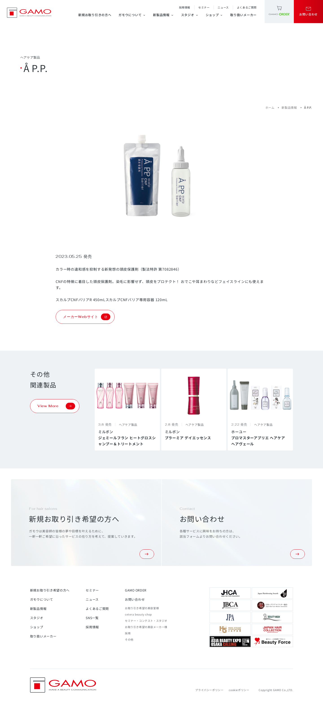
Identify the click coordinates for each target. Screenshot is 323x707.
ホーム (270, 107)
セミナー (204, 7)
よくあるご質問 (247, 7)
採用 (128, 633)
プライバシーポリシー (209, 690)
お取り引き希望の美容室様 (142, 608)
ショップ (214, 15)
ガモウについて (132, 15)
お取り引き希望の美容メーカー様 (146, 627)
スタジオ (190, 15)
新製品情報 (163, 15)
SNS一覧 (92, 618)
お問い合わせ (135, 599)
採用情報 (184, 7)
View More (56, 406)
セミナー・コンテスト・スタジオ (146, 620)
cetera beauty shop (138, 614)
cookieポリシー (239, 690)
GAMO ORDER (135, 590)
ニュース (223, 7)
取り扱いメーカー (243, 15)
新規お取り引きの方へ (94, 15)
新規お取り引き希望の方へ (50, 590)
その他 (129, 639)
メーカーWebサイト (86, 316)
